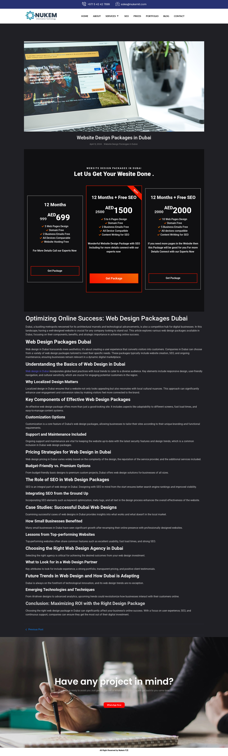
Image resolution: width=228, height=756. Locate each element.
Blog (166, 16)
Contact (179, 16)
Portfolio (152, 16)
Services (112, 16)
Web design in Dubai (37, 374)
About (97, 16)
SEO (126, 16)
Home (84, 16)
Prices (137, 16)
